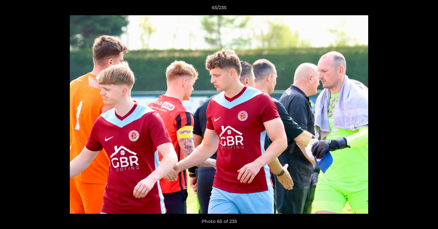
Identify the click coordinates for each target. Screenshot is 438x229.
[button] (426, 9)
